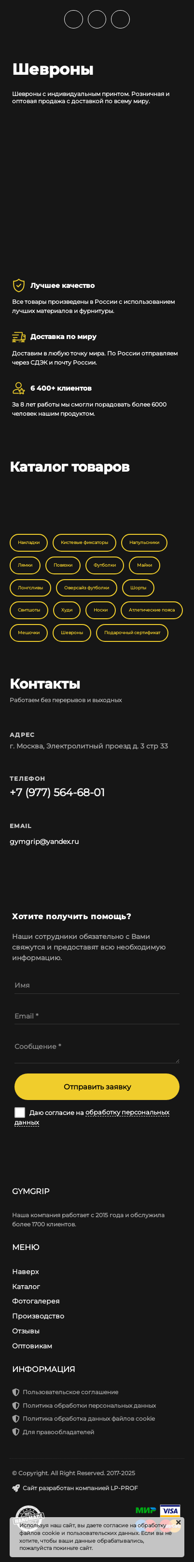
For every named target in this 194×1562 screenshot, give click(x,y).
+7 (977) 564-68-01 (57, 792)
